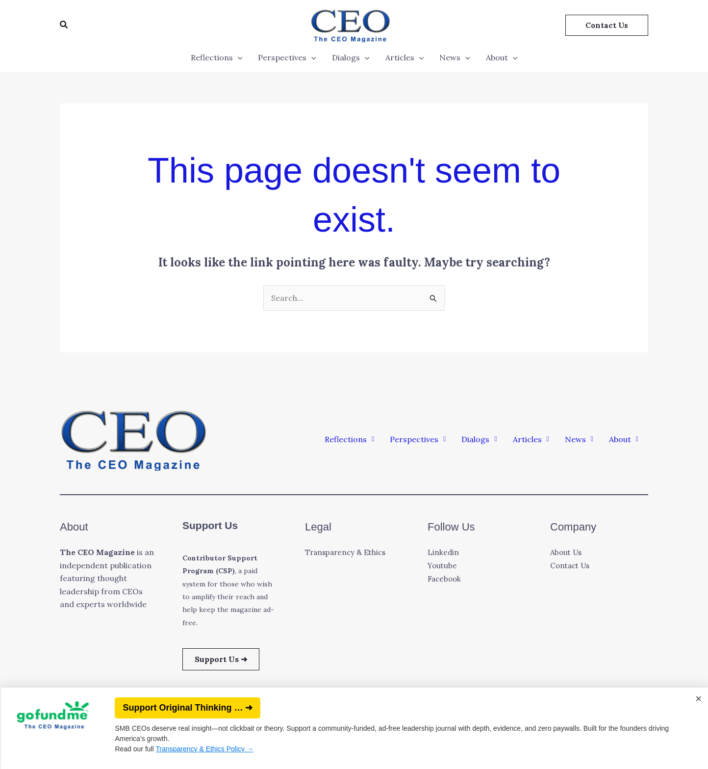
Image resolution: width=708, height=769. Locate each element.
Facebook (445, 578)
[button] (64, 25)
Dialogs (351, 57)
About (502, 57)
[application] (238, 57)
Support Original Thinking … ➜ (187, 708)
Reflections (217, 57)
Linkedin (443, 552)
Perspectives (287, 57)
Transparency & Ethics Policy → (203, 749)
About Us (567, 552)
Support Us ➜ (221, 659)
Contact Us (571, 565)
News (454, 57)
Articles (404, 57)
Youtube (443, 565)
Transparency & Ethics (348, 552)
